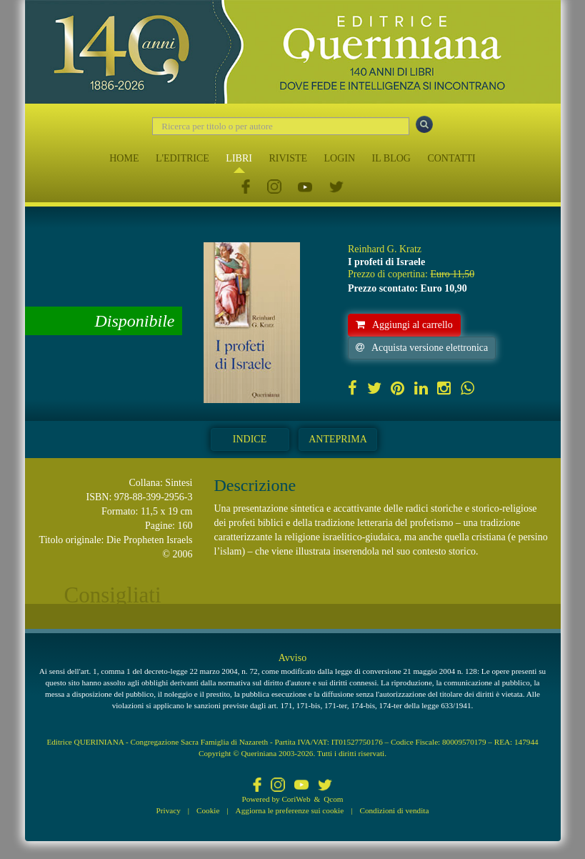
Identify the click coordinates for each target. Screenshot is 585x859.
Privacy (168, 810)
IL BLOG (391, 158)
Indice (249, 439)
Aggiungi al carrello (404, 324)
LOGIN (340, 158)
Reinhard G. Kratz (384, 249)
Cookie (207, 810)
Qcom (333, 799)
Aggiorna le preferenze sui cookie (290, 810)
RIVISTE (288, 158)
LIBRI (239, 158)
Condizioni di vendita (394, 810)
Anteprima (338, 439)
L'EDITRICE (182, 158)
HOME (124, 158)
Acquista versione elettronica (422, 347)
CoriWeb (295, 799)
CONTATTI (451, 158)
